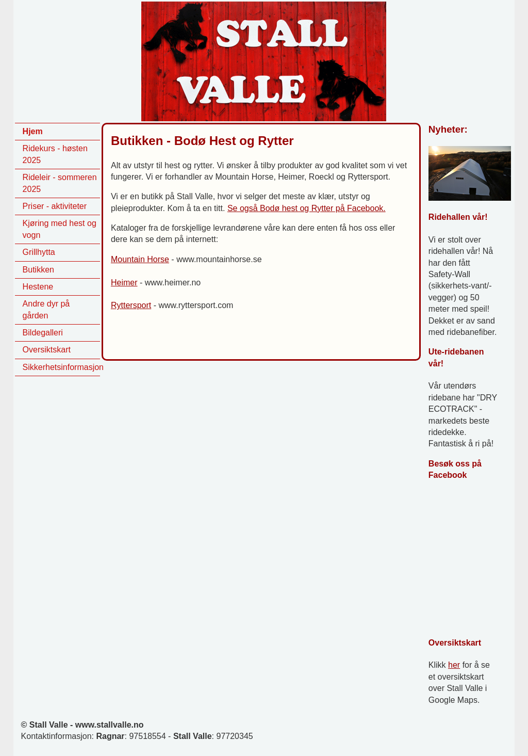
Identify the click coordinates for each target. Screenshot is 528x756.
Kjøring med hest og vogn (59, 229)
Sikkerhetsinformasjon (61, 367)
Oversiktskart (47, 349)
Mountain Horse (140, 259)
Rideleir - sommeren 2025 (60, 183)
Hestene (38, 286)
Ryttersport (131, 305)
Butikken (38, 269)
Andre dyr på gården (46, 309)
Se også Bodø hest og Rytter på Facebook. (306, 208)
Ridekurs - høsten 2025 (55, 154)
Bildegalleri (43, 332)
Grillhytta (39, 252)
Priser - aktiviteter (55, 206)
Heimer (124, 282)
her (454, 665)
